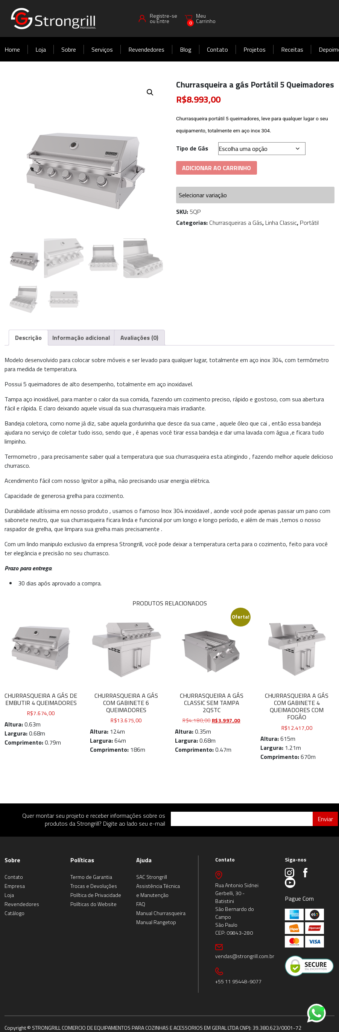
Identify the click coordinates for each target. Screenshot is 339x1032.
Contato (217, 49)
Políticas (82, 860)
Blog (186, 49)
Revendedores (146, 49)
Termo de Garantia (91, 877)
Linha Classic (281, 222)
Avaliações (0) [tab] (139, 337)
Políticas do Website (93, 904)
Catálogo (14, 913)
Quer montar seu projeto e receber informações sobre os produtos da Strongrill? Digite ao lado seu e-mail (93, 819)
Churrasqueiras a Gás (235, 222)
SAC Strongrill (151, 877)
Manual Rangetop (156, 922)
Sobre (68, 49)
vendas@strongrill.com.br (244, 956)
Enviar (325, 818)
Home (12, 49)
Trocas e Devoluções (93, 886)
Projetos (254, 49)
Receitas (292, 49)
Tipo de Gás (192, 148)
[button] (150, 92)
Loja (40, 49)
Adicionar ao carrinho (216, 167)
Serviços (102, 49)
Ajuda (144, 860)
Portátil (309, 222)
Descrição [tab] (28, 337)
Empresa (15, 886)
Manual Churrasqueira (160, 913)
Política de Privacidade (95, 895)
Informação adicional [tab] (81, 337)
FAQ (140, 904)
